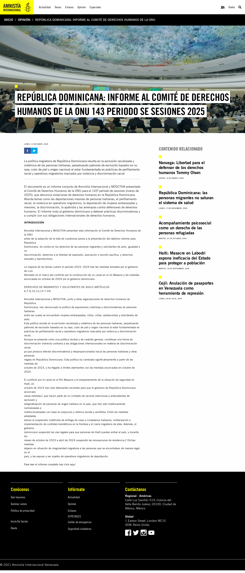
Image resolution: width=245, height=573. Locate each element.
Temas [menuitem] (58, 7)
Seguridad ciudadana (79, 528)
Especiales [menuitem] (95, 7)
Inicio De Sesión (19, 521)
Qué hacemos (18, 497)
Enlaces (72, 510)
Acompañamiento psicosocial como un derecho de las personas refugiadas (185, 227)
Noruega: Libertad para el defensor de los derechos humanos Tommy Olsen (182, 167)
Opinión (24, 20)
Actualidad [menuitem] (45, 7)
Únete (231, 7)
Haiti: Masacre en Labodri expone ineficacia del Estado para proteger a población (184, 257)
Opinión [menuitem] (81, 7)
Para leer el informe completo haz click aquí (49, 464)
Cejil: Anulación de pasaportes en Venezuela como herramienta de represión (186, 288)
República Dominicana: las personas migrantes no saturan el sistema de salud (186, 197)
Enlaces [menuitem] (69, 7)
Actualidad (74, 497)
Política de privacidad (23, 510)
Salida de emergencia (79, 522)
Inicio (8, 20)
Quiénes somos (19, 504)
